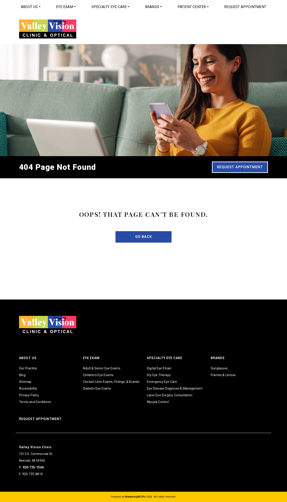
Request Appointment (245, 7)
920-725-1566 (33, 467)
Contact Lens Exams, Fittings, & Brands (111, 382)
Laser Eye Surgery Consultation (169, 395)
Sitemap (25, 382)
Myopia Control (158, 402)
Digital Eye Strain (159, 368)
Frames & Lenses (223, 375)
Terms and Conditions (35, 402)
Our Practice (28, 368)
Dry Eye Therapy (159, 375)
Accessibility (28, 388)
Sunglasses (219, 368)
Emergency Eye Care (162, 382)
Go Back (143, 237)
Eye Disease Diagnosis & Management (174, 388)
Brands (152, 7)
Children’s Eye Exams (98, 375)
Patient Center (192, 7)
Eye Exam (64, 7)
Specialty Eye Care (109, 7)
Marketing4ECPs (135, 496)
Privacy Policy (29, 395)
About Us (29, 7)
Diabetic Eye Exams (97, 388)
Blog (22, 375)
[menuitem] (30, 7)
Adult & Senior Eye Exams (101, 368)
